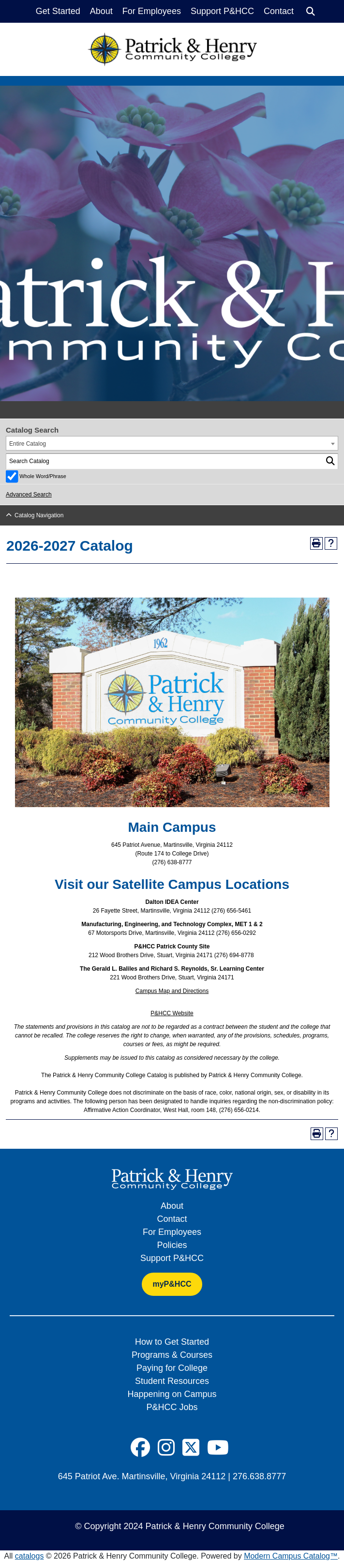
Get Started (58, 11)
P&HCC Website (171, 1013)
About (101, 11)
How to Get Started (172, 1342)
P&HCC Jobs (171, 1407)
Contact (279, 11)
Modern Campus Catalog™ (291, 1556)
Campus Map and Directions (172, 991)
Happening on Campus (171, 1394)
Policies (172, 1245)
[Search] (311, 11)
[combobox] (172, 443)
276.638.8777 (259, 1476)
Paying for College (172, 1368)
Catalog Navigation (39, 515)
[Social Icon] (140, 1447)
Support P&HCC (222, 11)
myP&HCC (171, 1284)
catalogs (29, 1556)
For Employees (151, 11)
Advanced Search (29, 494)
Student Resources (172, 1381)
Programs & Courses (172, 1355)
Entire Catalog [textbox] (27, 443)
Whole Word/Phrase (42, 476)
